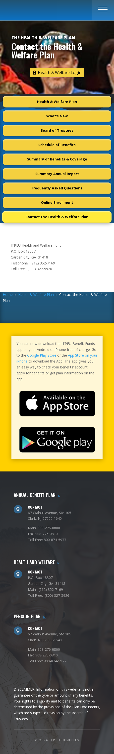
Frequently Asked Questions (57, 188)
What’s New (57, 116)
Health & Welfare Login (59, 72)
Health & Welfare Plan (57, 101)
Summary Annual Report (57, 173)
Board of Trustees (57, 130)
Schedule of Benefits (57, 144)
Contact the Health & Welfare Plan (57, 216)
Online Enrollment (57, 202)
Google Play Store (41, 355)
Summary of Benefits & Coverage (57, 159)
